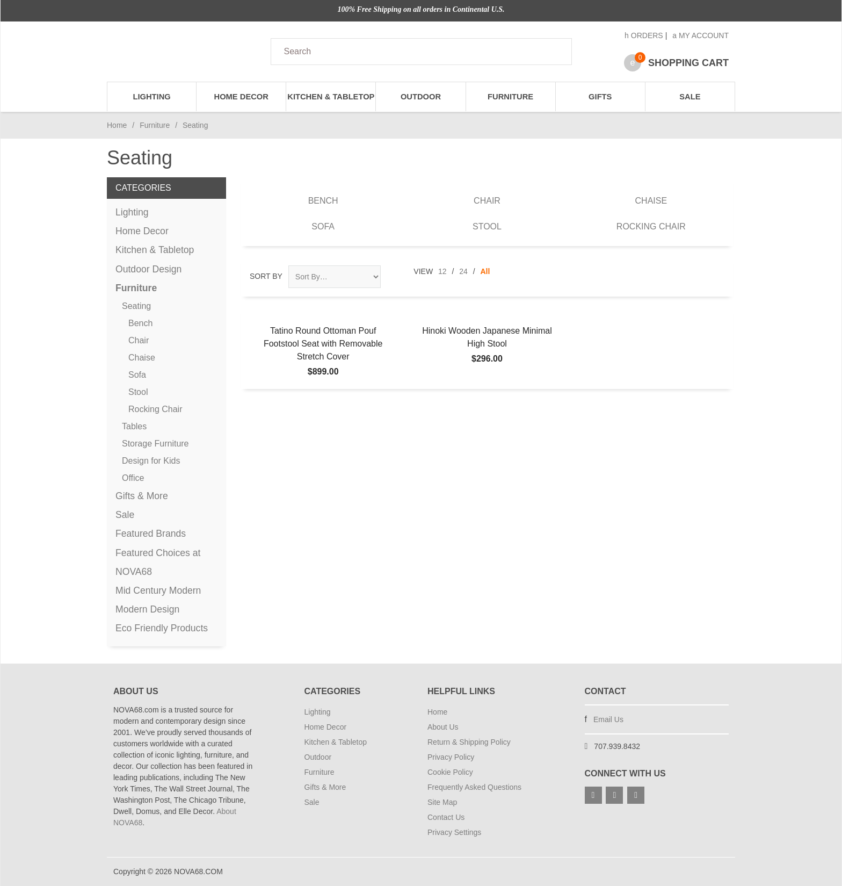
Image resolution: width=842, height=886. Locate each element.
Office (133, 477)
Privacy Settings (454, 832)
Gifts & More (141, 496)
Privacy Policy (450, 757)
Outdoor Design (148, 269)
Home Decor (241, 96)
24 (463, 271)
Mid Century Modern (158, 590)
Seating (136, 306)
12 (442, 271)
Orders (644, 35)
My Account (700, 35)
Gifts (600, 96)
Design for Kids (151, 460)
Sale (689, 96)
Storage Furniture (155, 443)
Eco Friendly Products (161, 628)
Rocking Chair (651, 226)
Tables (134, 426)
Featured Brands (150, 533)
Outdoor (421, 96)
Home (117, 125)
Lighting (151, 96)
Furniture (510, 96)
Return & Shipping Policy (469, 742)
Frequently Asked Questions (474, 787)
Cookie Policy (450, 772)
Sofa (323, 226)
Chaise (651, 200)
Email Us (608, 719)
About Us (443, 727)
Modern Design (147, 609)
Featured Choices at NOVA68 (157, 562)
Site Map (442, 802)
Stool (487, 226)
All (485, 271)
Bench (323, 200)
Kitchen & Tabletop (330, 96)
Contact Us (445, 817)
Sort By (266, 276)
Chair (487, 200)
